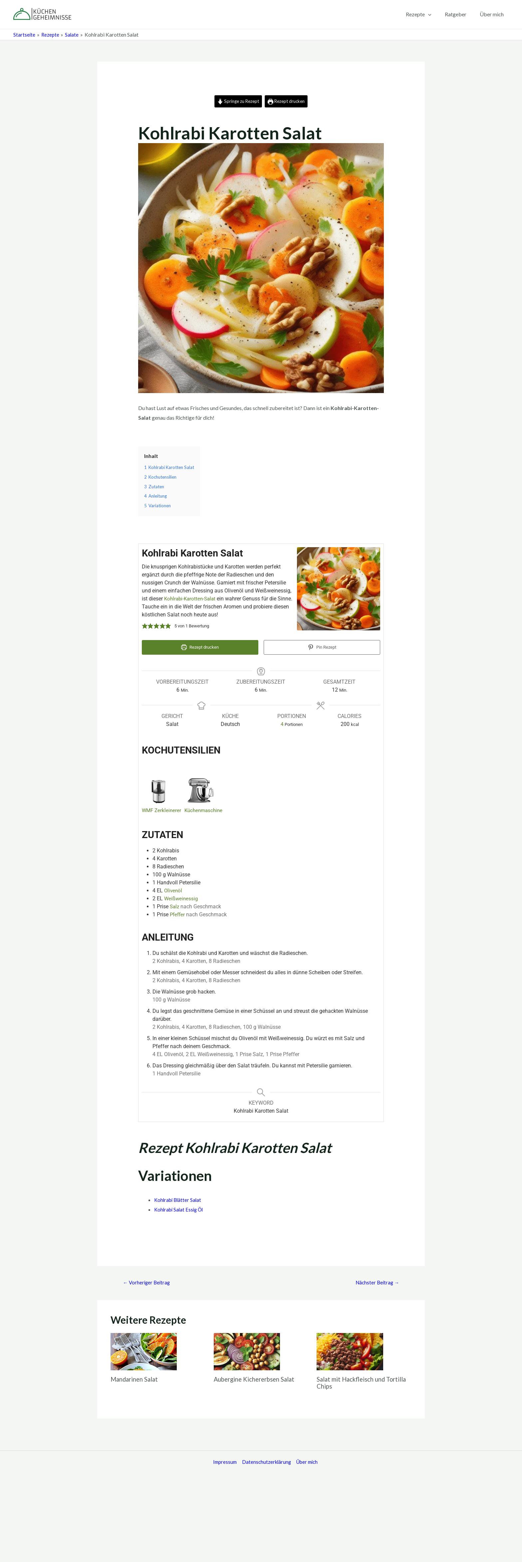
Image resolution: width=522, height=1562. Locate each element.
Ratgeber (459, 14)
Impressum (220, 1461)
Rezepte (425, 14)
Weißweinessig (181, 896)
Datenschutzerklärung (263, 1461)
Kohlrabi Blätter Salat (179, 1197)
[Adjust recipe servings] (282, 722)
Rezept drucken (288, 101)
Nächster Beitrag (375, 1281)
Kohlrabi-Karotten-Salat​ (191, 599)
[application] (434, 14)
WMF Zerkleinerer (162, 808)
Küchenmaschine (206, 808)
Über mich (493, 14)
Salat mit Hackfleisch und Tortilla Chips (354, 1381)
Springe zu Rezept (236, 101)
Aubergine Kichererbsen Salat (259, 1378)
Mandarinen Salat (137, 1378)
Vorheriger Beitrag (148, 1281)
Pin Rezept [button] (322, 648)
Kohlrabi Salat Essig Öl (180, 1207)
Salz (175, 904)
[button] (145, 627)
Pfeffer (178, 912)
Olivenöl (173, 888)
